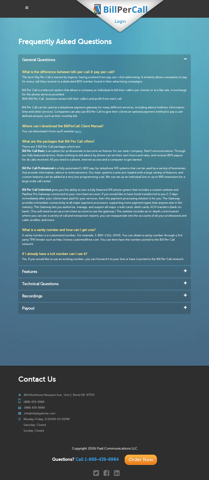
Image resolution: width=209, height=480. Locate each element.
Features (29, 272)
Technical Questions (40, 284)
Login (120, 21)
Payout (28, 308)
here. (78, 131)
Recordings (32, 296)
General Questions (38, 60)
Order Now (140, 459)
